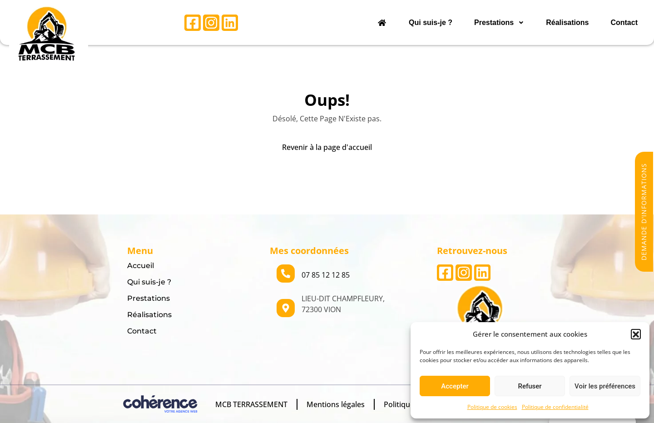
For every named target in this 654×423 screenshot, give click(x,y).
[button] (635, 333)
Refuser (529, 386)
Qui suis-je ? (430, 22)
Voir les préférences (605, 386)
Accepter (454, 386)
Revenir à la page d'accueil (327, 147)
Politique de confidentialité (555, 407)
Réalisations (567, 22)
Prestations (499, 22)
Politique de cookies (492, 407)
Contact (624, 22)
